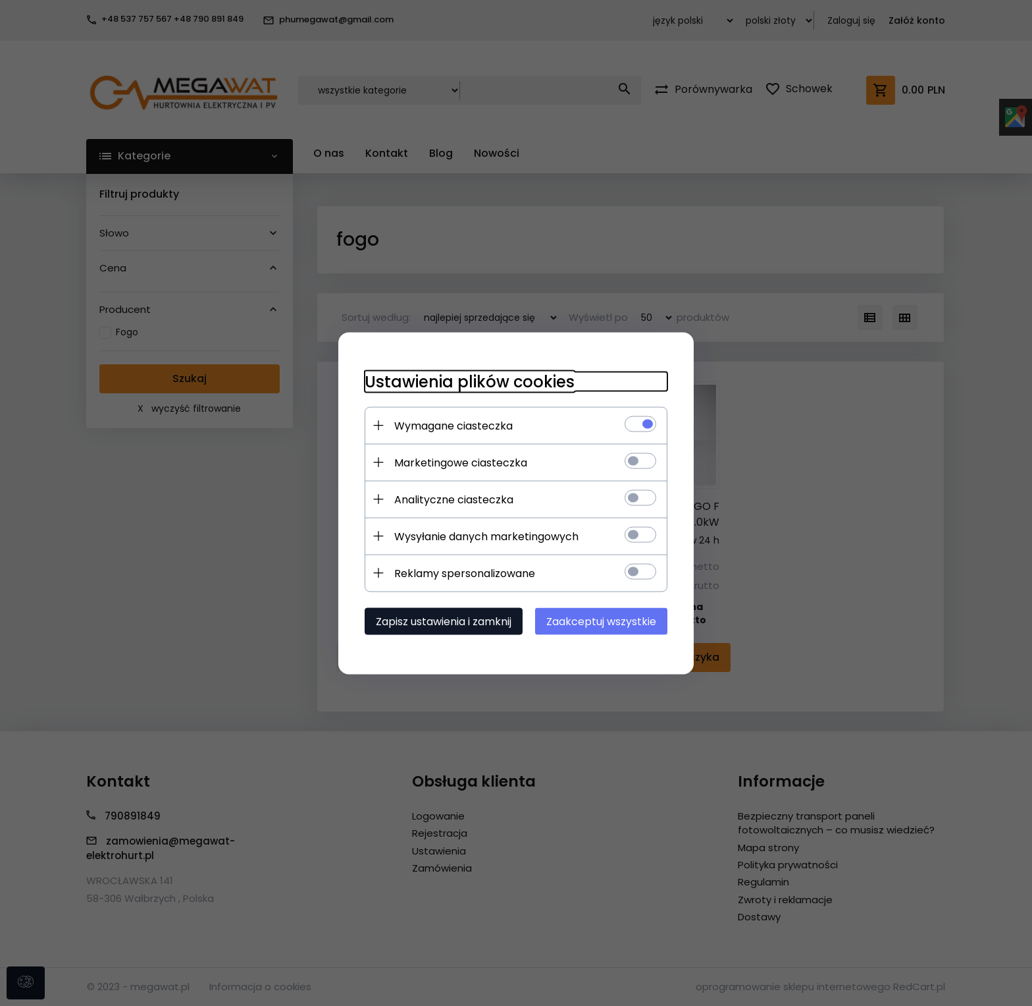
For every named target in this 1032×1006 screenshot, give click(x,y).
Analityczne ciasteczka (453, 499)
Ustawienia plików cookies (470, 381)
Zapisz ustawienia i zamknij (443, 621)
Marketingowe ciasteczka (460, 462)
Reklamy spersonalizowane (464, 572)
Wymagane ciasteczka (453, 425)
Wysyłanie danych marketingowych (486, 536)
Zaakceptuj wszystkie (601, 621)
